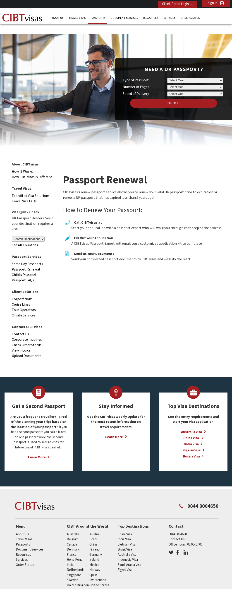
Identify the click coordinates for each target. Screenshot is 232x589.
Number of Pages (136, 77)
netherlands (75, 560)
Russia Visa (191, 447)
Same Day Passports (27, 254)
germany (95, 545)
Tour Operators (24, 300)
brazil (93, 530)
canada (72, 535)
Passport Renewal (26, 260)
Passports (98, 17)
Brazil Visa (125, 540)
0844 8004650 (178, 525)
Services (169, 17)
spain (93, 565)
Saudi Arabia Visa (129, 555)
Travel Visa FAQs (24, 191)
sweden (72, 570)
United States (99, 576)
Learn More (37, 448)
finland (94, 540)
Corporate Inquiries (27, 330)
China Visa (191, 428)
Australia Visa (191, 422)
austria (94, 525)
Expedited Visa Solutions (31, 186)
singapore (74, 565)
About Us (57, 17)
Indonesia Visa (128, 550)
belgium (72, 530)
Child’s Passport (24, 265)
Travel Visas (77, 17)
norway (94, 560)
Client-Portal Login (173, 3)
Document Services (124, 17)
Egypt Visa (125, 560)
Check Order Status (26, 335)
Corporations (22, 289)
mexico (94, 555)
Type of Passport (136, 71)
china (93, 535)
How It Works (22, 162)
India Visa (191, 435)
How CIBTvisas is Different (32, 167)
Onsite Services (23, 306)
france (72, 545)
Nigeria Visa (191, 441)
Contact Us (20, 324)
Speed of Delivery (136, 84)
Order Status (190, 17)
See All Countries (25, 236)
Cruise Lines (21, 295)
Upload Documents (26, 346)
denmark (73, 540)
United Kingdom (78, 576)
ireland (94, 550)
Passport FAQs (23, 270)
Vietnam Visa (127, 535)
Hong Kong (75, 550)
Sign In (212, 3)
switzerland (97, 570)
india (70, 555)
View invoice (21, 341)
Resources (150, 17)
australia (73, 525)
